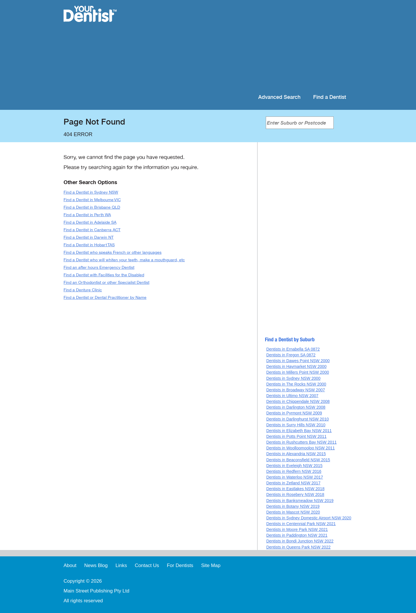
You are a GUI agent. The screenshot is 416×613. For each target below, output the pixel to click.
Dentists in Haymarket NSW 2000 (296, 366)
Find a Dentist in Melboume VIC (92, 199)
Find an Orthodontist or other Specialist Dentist (106, 282)
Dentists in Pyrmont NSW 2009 (294, 413)
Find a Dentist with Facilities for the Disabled (104, 275)
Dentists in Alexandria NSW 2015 (296, 453)
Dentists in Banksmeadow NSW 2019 (300, 500)
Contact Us (147, 565)
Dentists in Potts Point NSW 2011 (296, 436)
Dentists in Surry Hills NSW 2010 (296, 425)
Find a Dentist (329, 97)
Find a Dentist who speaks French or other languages (112, 252)
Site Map (210, 565)
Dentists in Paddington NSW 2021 (297, 535)
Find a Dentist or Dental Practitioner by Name (105, 297)
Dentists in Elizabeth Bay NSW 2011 (299, 430)
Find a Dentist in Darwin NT (89, 237)
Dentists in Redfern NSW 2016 (294, 471)
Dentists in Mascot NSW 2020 (293, 512)
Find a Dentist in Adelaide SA (90, 222)
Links (121, 565)
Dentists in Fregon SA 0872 (290, 355)
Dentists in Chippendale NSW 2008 (298, 401)
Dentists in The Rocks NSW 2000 (296, 384)
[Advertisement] (245, 46)
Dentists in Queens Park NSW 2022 (298, 547)
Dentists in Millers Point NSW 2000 (297, 372)
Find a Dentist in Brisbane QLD (92, 207)
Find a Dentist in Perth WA (87, 214)
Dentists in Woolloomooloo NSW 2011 (300, 448)
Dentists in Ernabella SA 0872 (293, 349)
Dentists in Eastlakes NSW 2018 (295, 488)
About (70, 565)
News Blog (95, 565)
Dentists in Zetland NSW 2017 (293, 483)
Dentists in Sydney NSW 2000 (293, 378)
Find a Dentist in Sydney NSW (91, 192)
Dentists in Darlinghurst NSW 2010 (297, 419)
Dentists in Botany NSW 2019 (293, 506)
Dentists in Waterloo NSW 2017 (294, 477)
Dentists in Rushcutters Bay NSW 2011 (301, 442)
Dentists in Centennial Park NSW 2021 (301, 523)
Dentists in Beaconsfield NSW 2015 (298, 460)
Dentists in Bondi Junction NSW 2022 (300, 541)
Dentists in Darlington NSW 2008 (296, 407)
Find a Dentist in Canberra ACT (92, 229)
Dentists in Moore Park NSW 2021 (297, 529)
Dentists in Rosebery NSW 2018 (295, 494)
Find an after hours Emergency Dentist (99, 267)
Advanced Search (279, 97)
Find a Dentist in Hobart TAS (89, 244)
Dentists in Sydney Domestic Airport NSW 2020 (308, 518)
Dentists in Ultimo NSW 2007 (292, 395)
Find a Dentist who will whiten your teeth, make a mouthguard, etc (124, 260)
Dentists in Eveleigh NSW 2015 (294, 465)
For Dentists (180, 565)
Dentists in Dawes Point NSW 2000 (298, 360)
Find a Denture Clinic (83, 290)
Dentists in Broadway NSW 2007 (295, 390)
